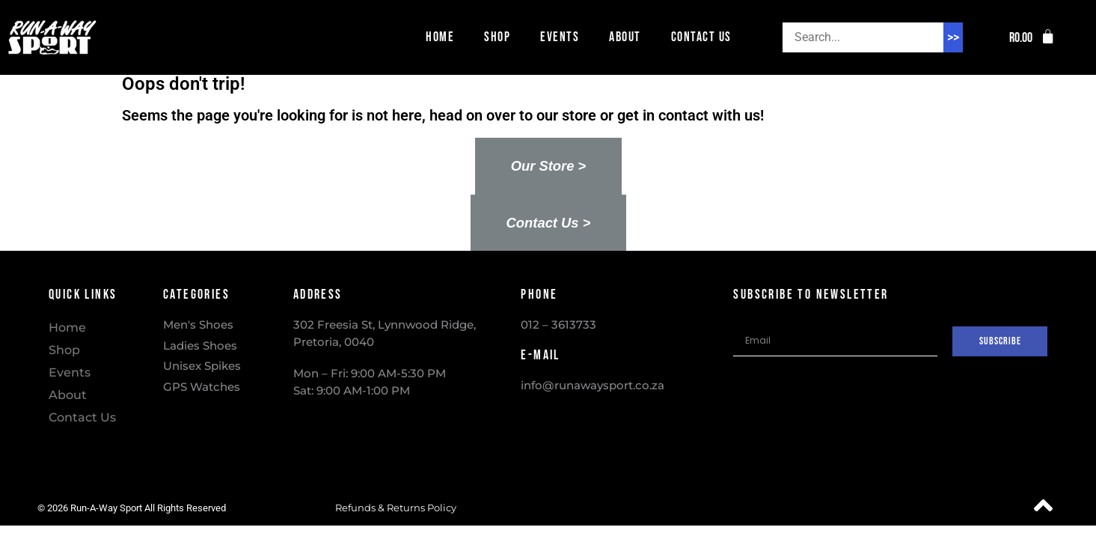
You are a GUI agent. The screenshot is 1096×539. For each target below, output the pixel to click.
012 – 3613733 (558, 324)
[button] (1032, 38)
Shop (497, 37)
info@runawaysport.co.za (592, 385)
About (625, 37)
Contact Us (701, 37)
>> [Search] (953, 37)
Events (559, 37)
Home (440, 37)
